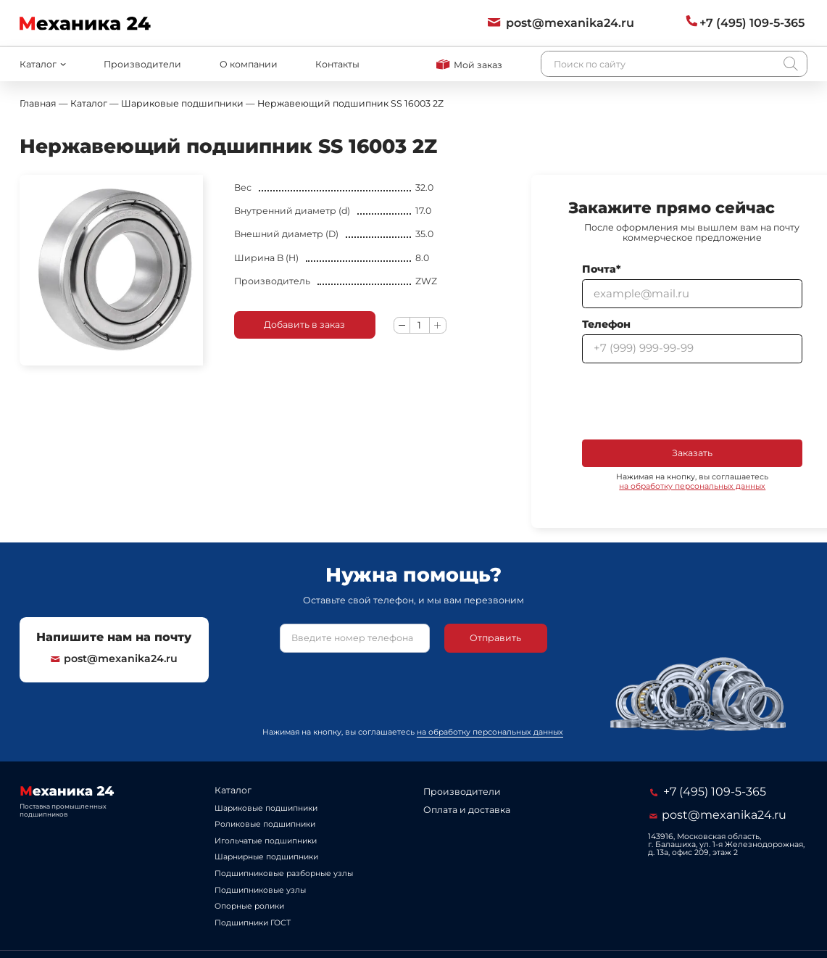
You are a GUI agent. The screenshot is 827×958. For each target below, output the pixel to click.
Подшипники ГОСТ (253, 923)
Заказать (692, 452)
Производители (142, 64)
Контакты (337, 64)
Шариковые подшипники (266, 808)
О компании (249, 64)
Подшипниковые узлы (260, 890)
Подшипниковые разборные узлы (284, 873)
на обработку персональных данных (692, 486)
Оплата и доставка (466, 809)
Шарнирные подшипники (266, 857)
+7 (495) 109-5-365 (708, 791)
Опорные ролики (249, 906)
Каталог (233, 790)
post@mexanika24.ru (114, 659)
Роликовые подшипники (265, 824)
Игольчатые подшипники (266, 841)
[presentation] (692, 401)
